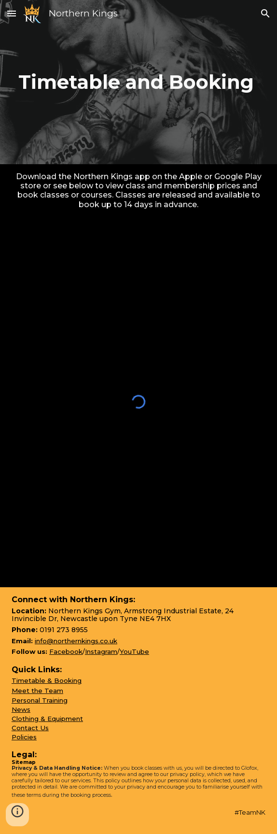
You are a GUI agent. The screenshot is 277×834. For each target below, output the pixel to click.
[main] (138, 82)
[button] (11, 13)
